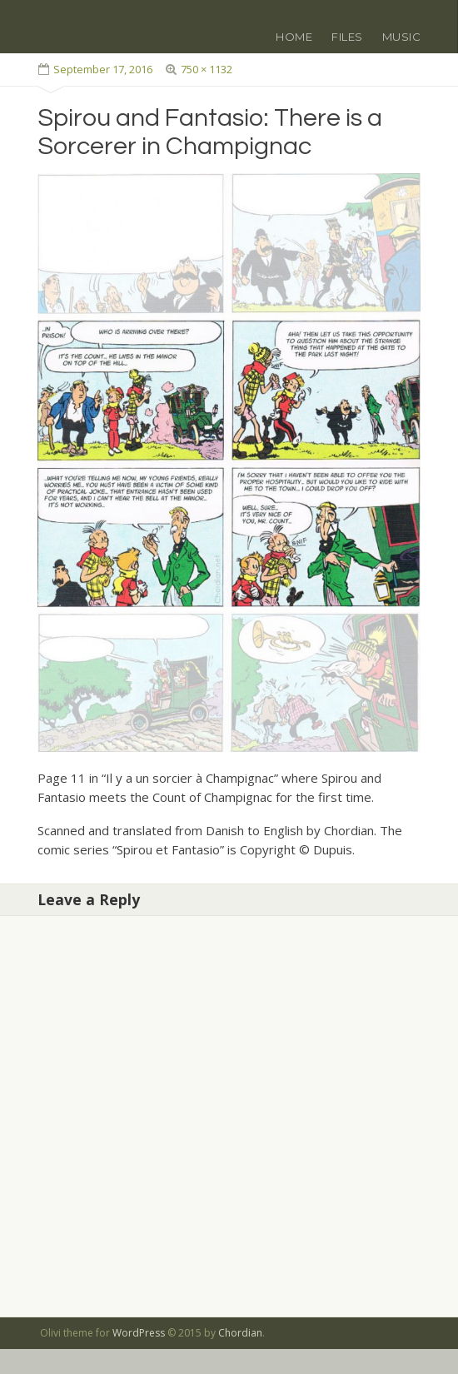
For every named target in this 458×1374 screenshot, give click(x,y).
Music (401, 36)
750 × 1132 (206, 69)
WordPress (138, 1333)
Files (347, 36)
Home (294, 36)
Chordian (240, 1333)
